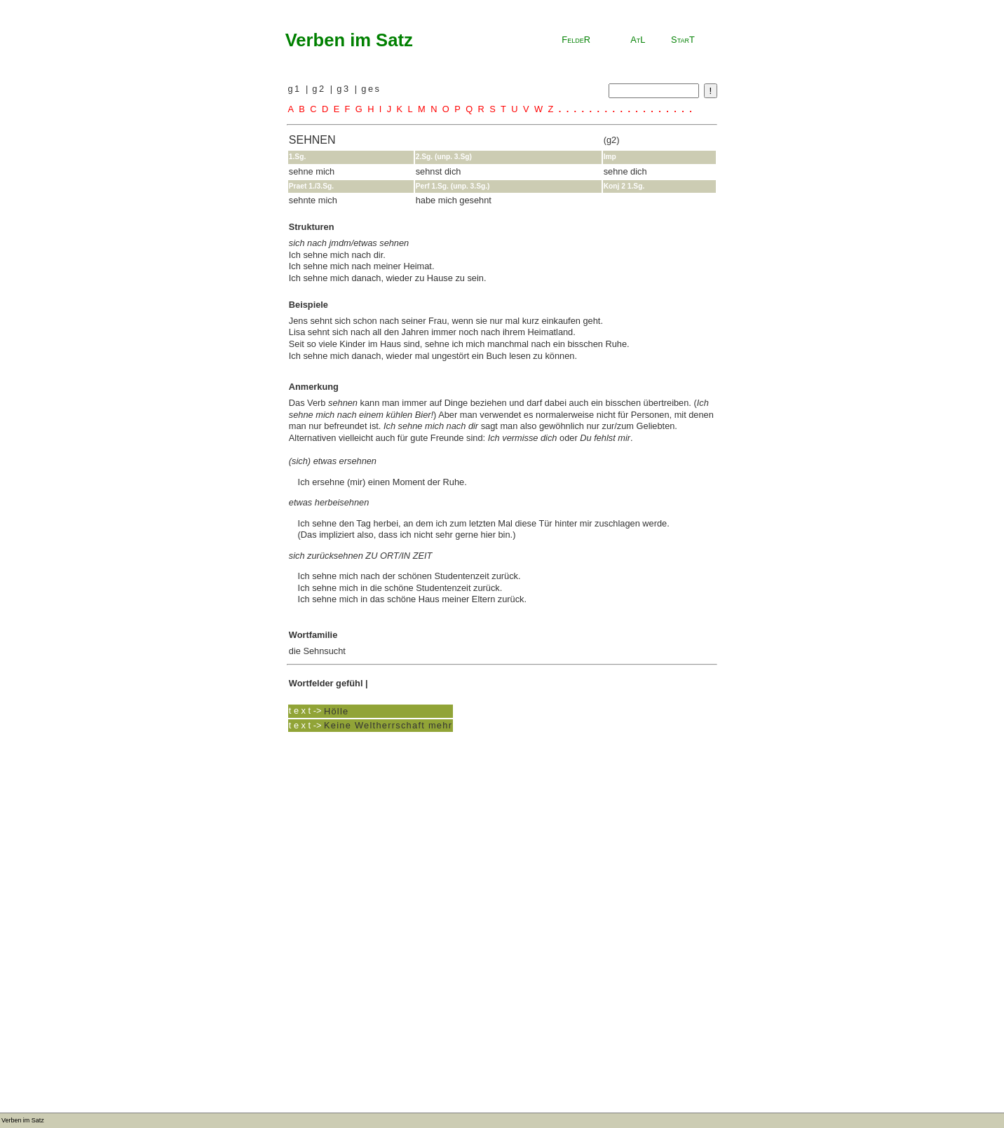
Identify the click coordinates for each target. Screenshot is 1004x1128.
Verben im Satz (349, 40)
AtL (637, 39)
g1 (296, 88)
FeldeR (576, 39)
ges (371, 88)
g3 (345, 88)
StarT (683, 39)
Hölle (336, 710)
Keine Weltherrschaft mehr (388, 725)
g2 (321, 88)
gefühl (349, 683)
